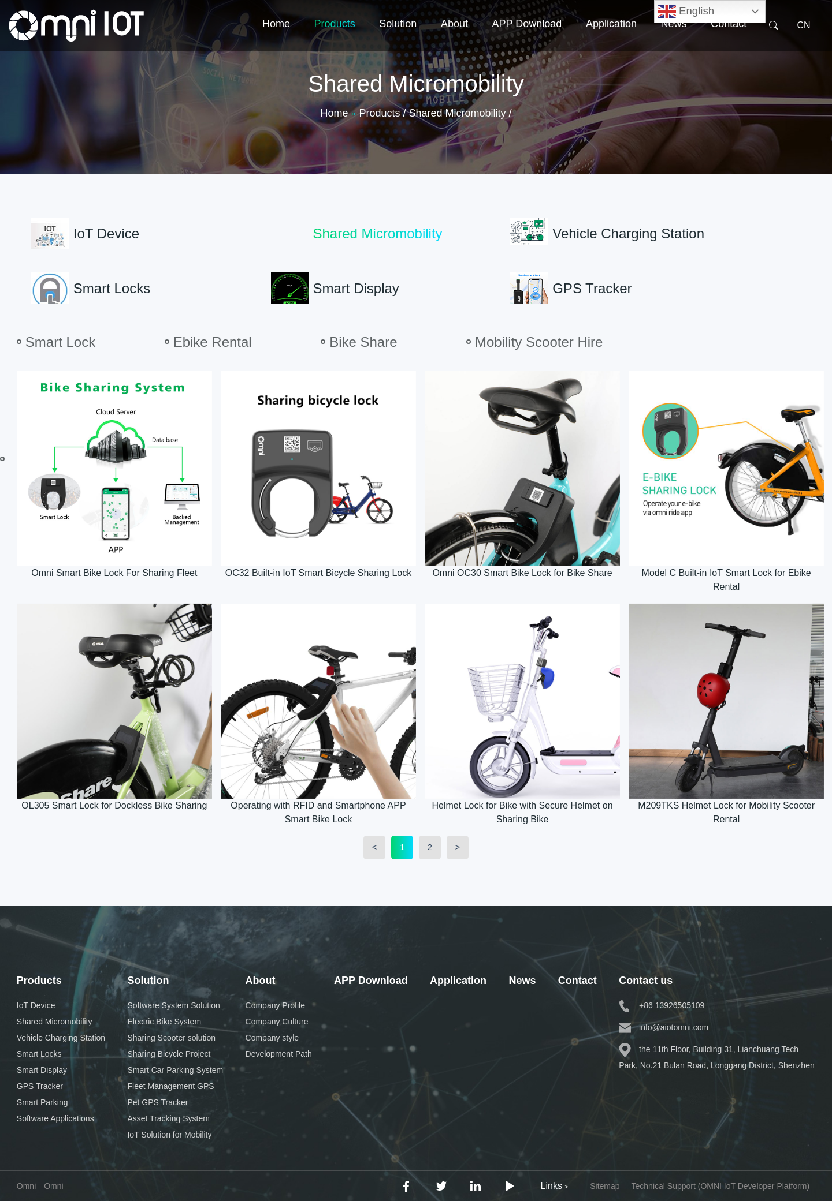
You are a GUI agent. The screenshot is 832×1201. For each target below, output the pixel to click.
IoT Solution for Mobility (169, 1134)
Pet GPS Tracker (157, 1102)
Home (276, 42)
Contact (728, 42)
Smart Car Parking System (175, 1070)
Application (611, 42)
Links (555, 1186)
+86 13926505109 (661, 1005)
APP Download (527, 42)
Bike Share (363, 342)
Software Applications (55, 1118)
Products (334, 42)
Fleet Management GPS (170, 1086)
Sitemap (604, 1186)
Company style (272, 1037)
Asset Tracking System (168, 1118)
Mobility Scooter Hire (539, 342)
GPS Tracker (40, 1086)
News (674, 42)
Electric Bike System (164, 1021)
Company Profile (276, 1005)
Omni (53, 1186)
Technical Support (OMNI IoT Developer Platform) (721, 1186)
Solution (398, 42)
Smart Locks (39, 1053)
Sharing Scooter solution (171, 1037)
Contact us (646, 980)
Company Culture (277, 1021)
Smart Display (42, 1070)
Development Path (279, 1053)
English (686, 11)
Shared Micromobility (54, 1021)
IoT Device (36, 1005)
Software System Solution (173, 1005)
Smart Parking (42, 1102)
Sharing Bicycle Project (168, 1053)
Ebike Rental (212, 342)
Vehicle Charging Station (61, 1037)
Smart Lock (60, 342)
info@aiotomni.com (663, 1027)
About (454, 42)
